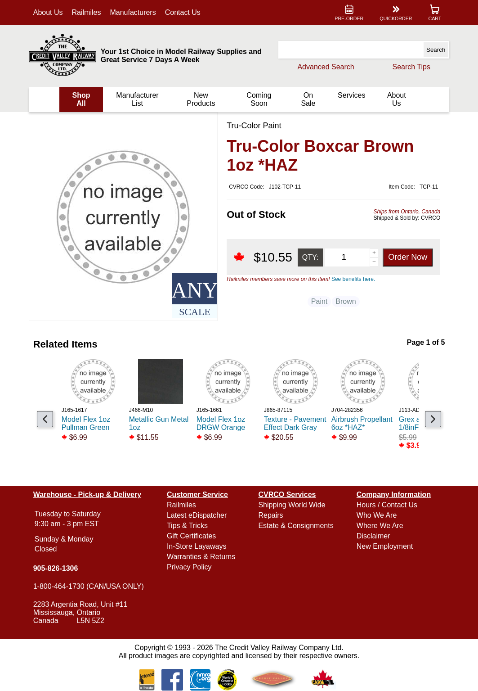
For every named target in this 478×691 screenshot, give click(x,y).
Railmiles (88, 12)
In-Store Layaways (198, 546)
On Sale (307, 99)
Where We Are (379, 525)
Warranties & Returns (202, 556)
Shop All (83, 99)
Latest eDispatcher (198, 515)
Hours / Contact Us (386, 505)
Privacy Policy (190, 567)
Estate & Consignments (295, 525)
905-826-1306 (57, 568)
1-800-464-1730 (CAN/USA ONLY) (90, 586)
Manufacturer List (138, 99)
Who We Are (376, 515)
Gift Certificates (192, 536)
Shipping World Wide (291, 505)
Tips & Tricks (188, 525)
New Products (201, 99)
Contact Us (184, 12)
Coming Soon (258, 99)
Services (350, 95)
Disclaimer (372, 536)
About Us (50, 12)
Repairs (270, 515)
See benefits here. (351, 279)
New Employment (384, 546)
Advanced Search (323, 67)
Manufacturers (135, 12)
